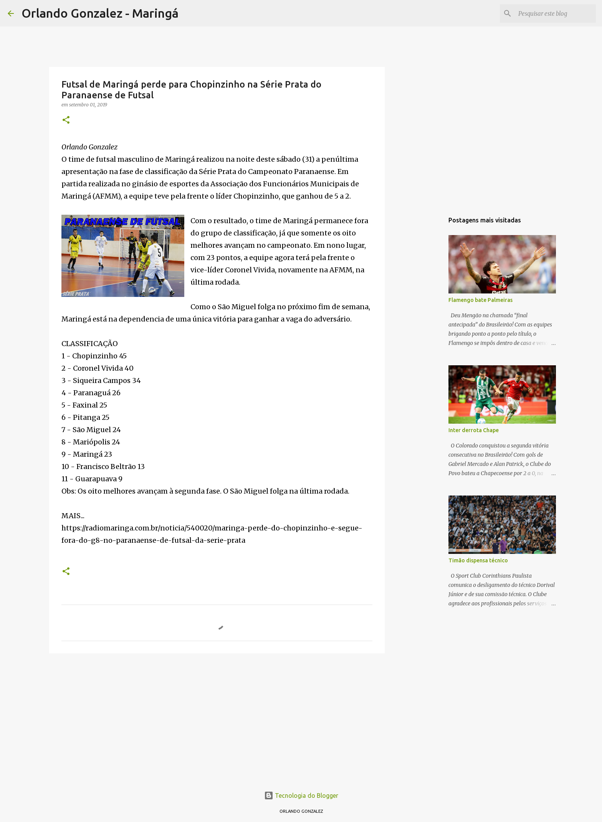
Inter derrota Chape (473, 430)
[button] (66, 120)
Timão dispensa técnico (478, 560)
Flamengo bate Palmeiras (480, 300)
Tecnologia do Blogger (301, 795)
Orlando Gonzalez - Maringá (100, 13)
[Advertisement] (217, 718)
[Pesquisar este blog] (555, 13)
